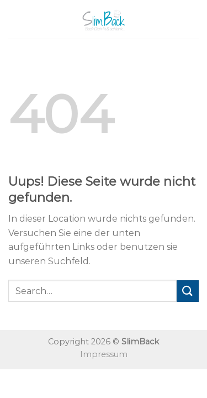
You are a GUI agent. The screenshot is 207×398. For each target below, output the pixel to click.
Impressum (104, 354)
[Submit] (188, 291)
